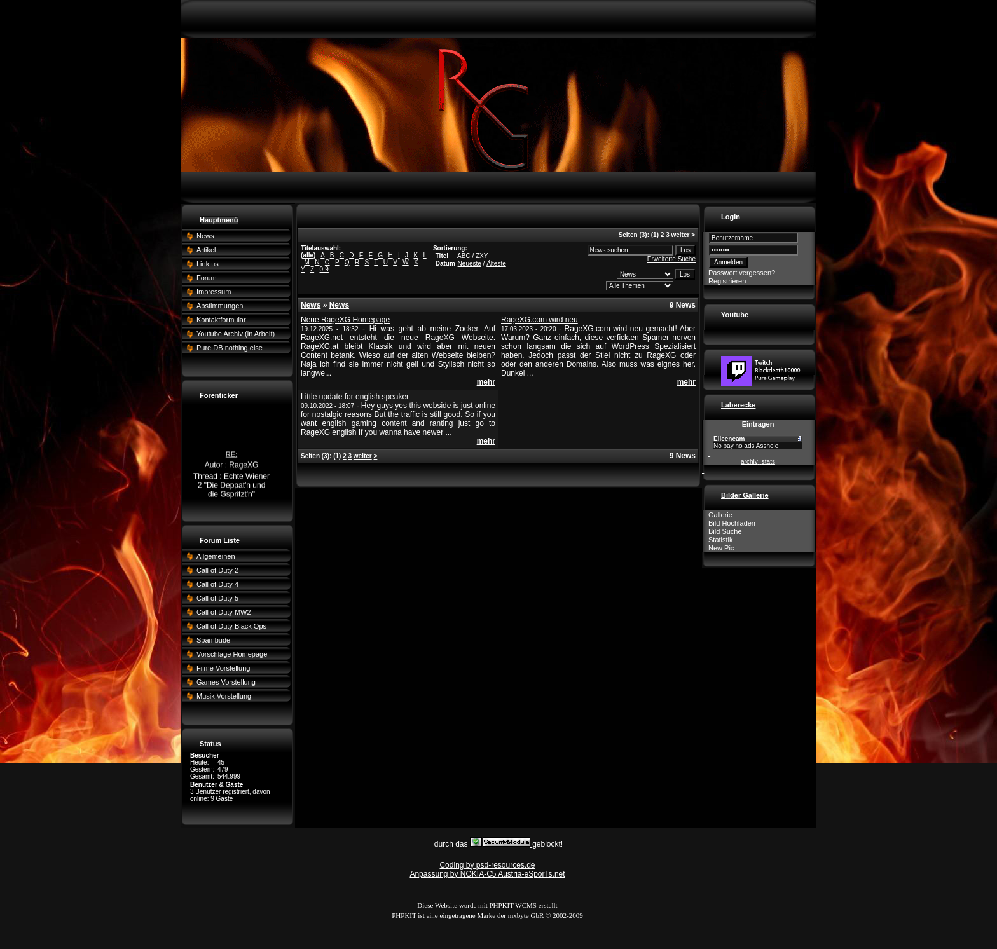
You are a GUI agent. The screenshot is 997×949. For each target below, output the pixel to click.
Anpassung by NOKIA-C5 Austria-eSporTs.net (487, 874)
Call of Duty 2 (217, 570)
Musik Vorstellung (223, 696)
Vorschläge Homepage (231, 654)
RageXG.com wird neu (539, 319)
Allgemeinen (215, 556)
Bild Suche (725, 531)
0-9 (323, 269)
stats (768, 461)
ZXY (482, 255)
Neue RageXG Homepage (345, 319)
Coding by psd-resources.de (487, 865)
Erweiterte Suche (671, 259)
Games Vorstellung (226, 682)
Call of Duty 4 (217, 584)
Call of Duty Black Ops (231, 626)
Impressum (213, 292)
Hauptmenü (219, 220)
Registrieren (727, 281)
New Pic (721, 548)
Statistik (720, 539)
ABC (464, 255)
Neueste (469, 263)
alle (308, 255)
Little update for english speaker (355, 396)
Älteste (496, 263)
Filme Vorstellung (223, 668)
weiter (680, 234)
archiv (749, 461)
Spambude (213, 640)
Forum (206, 278)
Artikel (206, 250)
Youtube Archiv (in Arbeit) (235, 334)
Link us (207, 264)
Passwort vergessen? (741, 273)
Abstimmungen (219, 306)
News (205, 236)
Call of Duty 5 (217, 598)
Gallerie (720, 515)
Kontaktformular (221, 320)
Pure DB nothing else (229, 348)
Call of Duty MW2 (223, 612)
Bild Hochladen (731, 523)
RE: (231, 456)
